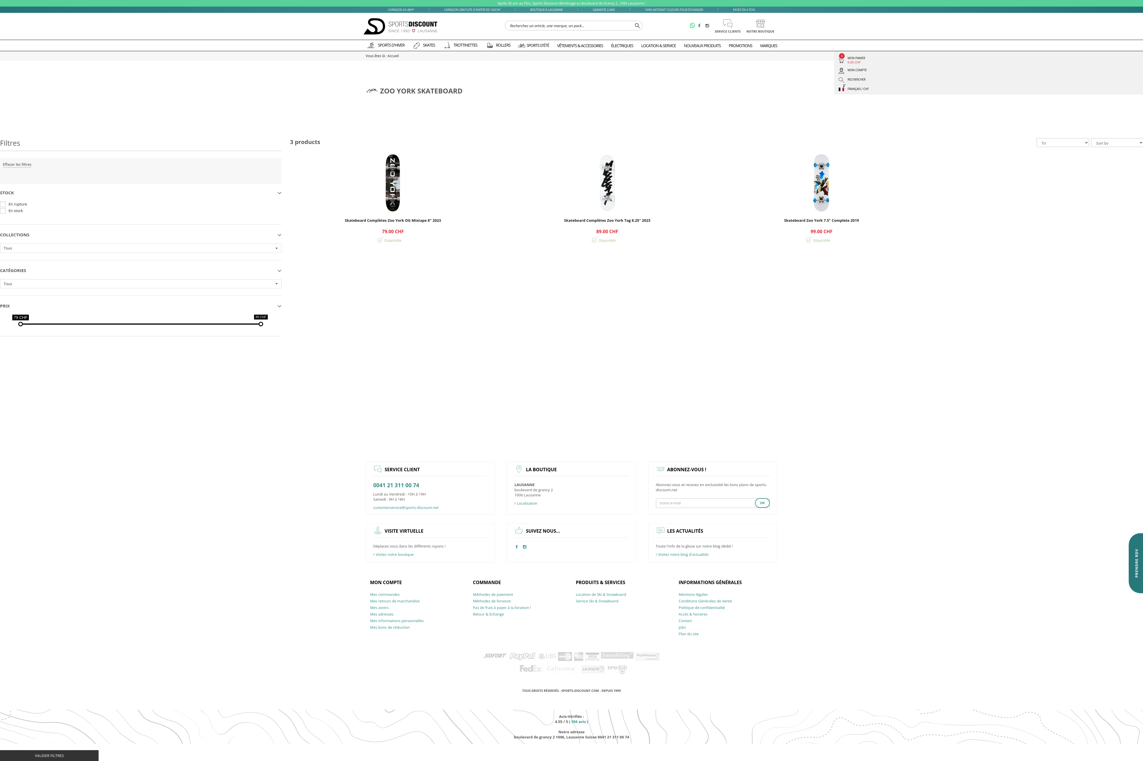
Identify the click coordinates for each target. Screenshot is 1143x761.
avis (578, 721)
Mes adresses (381, 614)
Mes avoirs (379, 607)
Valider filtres (49, 755)
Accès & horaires (693, 614)
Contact (685, 620)
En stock (16, 210)
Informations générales (710, 582)
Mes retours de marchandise (395, 601)
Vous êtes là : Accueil (382, 55)
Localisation (525, 503)
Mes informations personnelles (397, 620)
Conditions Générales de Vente (705, 601)
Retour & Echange (488, 614)
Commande (487, 582)
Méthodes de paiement (493, 594)
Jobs (682, 627)
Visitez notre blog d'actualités (682, 554)
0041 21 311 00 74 (396, 485)
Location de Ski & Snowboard (601, 594)
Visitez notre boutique (393, 554)
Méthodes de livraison (492, 601)
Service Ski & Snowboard (597, 601)
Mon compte (386, 582)
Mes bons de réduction (390, 627)
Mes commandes (384, 594)
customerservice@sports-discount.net (406, 507)
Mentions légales (693, 594)
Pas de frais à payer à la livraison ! (502, 607)
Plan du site (689, 633)
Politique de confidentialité (702, 607)
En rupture (18, 204)
